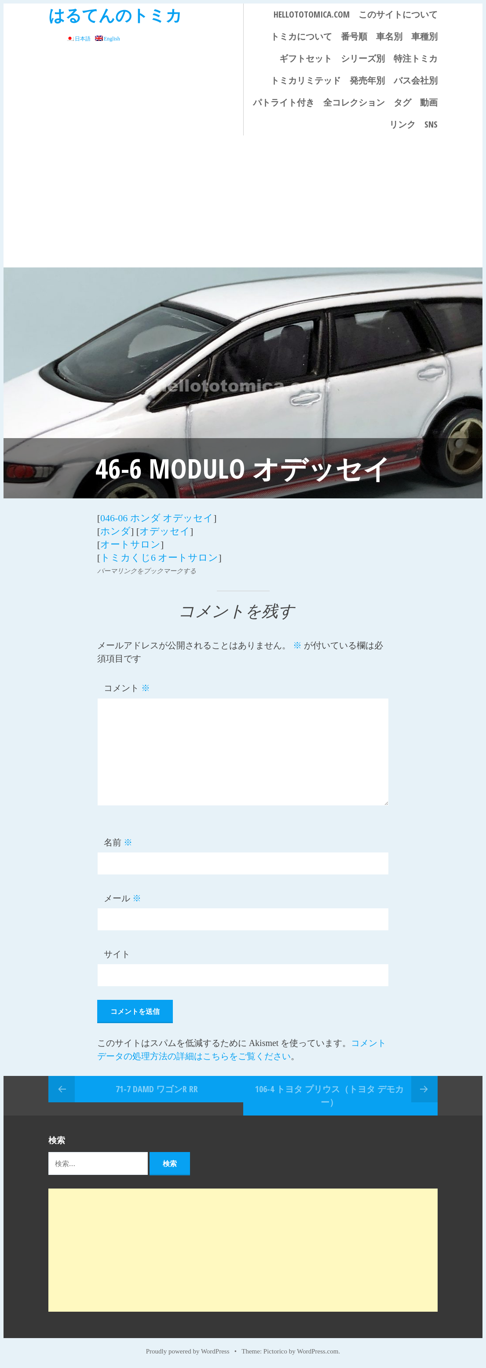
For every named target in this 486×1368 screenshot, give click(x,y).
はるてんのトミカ (115, 15)
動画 (429, 102)
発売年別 (367, 80)
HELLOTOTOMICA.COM (312, 14)
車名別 (389, 36)
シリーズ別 (363, 58)
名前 (118, 842)
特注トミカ (416, 58)
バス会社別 (416, 80)
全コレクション (354, 102)
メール (122, 898)
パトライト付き (283, 102)
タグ (402, 102)
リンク (402, 124)
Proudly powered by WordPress (188, 1351)
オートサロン (130, 544)
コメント (127, 688)
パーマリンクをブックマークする (146, 570)
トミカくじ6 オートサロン (159, 557)
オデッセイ (164, 531)
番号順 (354, 36)
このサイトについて (398, 14)
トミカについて (301, 36)
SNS (431, 124)
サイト (117, 954)
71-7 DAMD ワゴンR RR (157, 1089)
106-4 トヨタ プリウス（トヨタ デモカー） (329, 1095)
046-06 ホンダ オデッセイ (156, 517)
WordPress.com (317, 1351)
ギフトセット (305, 58)
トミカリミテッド (305, 80)
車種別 (424, 36)
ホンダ (115, 531)
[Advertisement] (243, 201)
